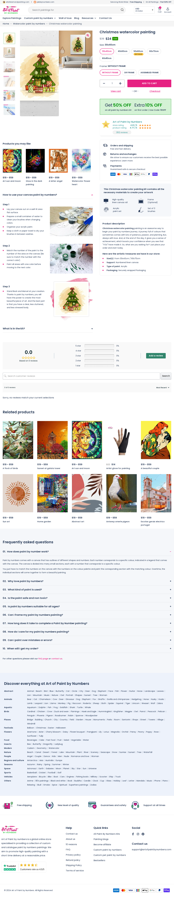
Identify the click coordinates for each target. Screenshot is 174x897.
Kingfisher (118, 711)
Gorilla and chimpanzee (118, 699)
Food (6, 740)
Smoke (46, 784)
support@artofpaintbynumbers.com (151, 849)
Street (143, 719)
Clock (95, 780)
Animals (8, 699)
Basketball (32, 772)
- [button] (104, 83)
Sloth (103, 703)
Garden (79, 719)
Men (60, 756)
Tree (95, 695)
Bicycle (42, 776)
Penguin (31, 715)
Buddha (78, 780)
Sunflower (32, 736)
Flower (124, 691)
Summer (56, 764)
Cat (68, 691)
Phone (157, 780)
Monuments (99, 719)
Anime (30, 780)
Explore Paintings (12, 18)
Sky (73, 768)
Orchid (125, 731)
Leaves (160, 691)
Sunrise (122, 752)
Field (72, 719)
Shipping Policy (74, 865)
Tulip (41, 736)
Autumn (31, 764)
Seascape (105, 752)
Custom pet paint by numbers (110, 855)
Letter (131, 780)
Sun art (6, 521)
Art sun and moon (12, 181)
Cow (55, 699)
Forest (54, 752)
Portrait (69, 695)
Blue (52, 691)
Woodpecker (91, 715)
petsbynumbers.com (45, 2)
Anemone (32, 731)
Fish (117, 691)
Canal (38, 752)
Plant (79, 752)
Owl (62, 695)
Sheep (96, 703)
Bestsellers (99, 860)
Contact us (72, 833)
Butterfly (60, 691)
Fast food (50, 740)
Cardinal (31, 711)
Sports (7, 772)
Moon (58, 768)
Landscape (150, 691)
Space (7, 768)
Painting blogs (101, 839)
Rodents (87, 703)
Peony (141, 731)
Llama (53, 703)
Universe (92, 768)
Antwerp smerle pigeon (118, 521)
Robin (70, 715)
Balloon (30, 727)
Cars (62, 776)
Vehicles (8, 776)
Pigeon (49, 715)
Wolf (153, 703)
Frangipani (92, 731)
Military (94, 776)
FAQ (68, 849)
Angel (29, 756)
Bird (45, 691)
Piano (165, 780)
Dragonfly (47, 744)
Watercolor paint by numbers (29, 23)
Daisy (65, 731)
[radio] (107, 51)
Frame (103, 66)
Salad (66, 740)
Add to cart (149, 83)
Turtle (80, 707)
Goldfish (64, 707)
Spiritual (63, 784)
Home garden (44, 521)
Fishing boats (82, 776)
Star (79, 768)
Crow (49, 711)
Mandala (140, 780)
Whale (88, 707)
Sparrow (79, 715)
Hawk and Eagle (89, 711)
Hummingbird (105, 711)
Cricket (42, 772)
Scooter (103, 776)
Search (166, 375)
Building (38, 719)
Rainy (39, 764)
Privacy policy (73, 855)
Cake (41, 740)
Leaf (124, 780)
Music (47, 695)
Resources (89, 18)
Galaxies (50, 768)
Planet (66, 768)
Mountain (37, 695)
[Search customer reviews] (81, 376)
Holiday (117, 780)
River (86, 752)
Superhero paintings (78, 784)
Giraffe (101, 699)
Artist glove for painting (118, 468)
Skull (39, 784)
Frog (56, 707)
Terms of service (75, 871)
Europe (59, 760)
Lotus (106, 731)
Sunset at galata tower (48, 468)
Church (48, 719)
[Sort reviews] (162, 387)
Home (6, 23)
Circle (74, 691)
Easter (51, 727)
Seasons (8, 764)
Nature (55, 695)
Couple (38, 756)
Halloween (61, 727)
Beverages (32, 740)
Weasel (145, 703)
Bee (29, 744)
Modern (8, 748)
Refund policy (73, 860)
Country (64, 719)
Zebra (160, 703)
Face (110, 691)
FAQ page (43, 658)
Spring (47, 764)
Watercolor (54, 748)
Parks (109, 719)
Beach (39, 691)
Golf (59, 772)
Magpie (128, 711)
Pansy (133, 731)
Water (86, 740)
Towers (151, 719)
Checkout (155, 91)
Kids (54, 756)
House (88, 719)
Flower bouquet (77, 731)
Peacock (152, 711)
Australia (49, 760)
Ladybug (59, 744)
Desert (46, 752)
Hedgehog (136, 699)
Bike (50, 776)
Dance (47, 756)
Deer (87, 691)
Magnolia (115, 731)
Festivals (8, 727)
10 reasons (71, 844)
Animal (30, 691)
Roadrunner (60, 715)
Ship (111, 776)
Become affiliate (102, 844)
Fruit (60, 740)
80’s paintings (42, 780)
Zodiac (93, 784)
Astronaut (32, 768)
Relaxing (31, 784)
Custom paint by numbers (108, 849)
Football (51, 772)
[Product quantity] (112, 83)
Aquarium (31, 707)
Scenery (94, 752)
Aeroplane (32, 776)
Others (7, 780)
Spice (54, 784)
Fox (94, 699)
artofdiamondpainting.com (17, 2)
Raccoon (77, 703)
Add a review (156, 355)
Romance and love (80, 756)
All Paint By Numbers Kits (107, 833)
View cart (116, 91)
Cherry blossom (53, 731)
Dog (94, 691)
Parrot (143, 711)
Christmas (41, 727)
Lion (29, 695)
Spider (111, 703)
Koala (161, 699)
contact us (56, 658)
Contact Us (105, 18)
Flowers (8, 731)
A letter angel (55, 181)
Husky (153, 699)
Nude (66, 756)
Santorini (126, 719)
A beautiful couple (150, 468)
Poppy (149, 731)
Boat (56, 776)
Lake (62, 752)
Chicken (41, 711)
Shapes (78, 695)
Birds (6, 711)
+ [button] (120, 83)
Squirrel (119, 703)
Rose (156, 731)
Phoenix (40, 715)
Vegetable (76, 740)
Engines (70, 776)
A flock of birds (10, 468)
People (7, 756)
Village (160, 719)
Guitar (132, 691)
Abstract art (78, 521)
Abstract (8, 691)
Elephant (102, 691)
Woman (103, 695)
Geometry (41, 748)
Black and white (58, 780)
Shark (72, 707)
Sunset (87, 695)
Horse (139, 691)
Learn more (127, 160)
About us (70, 839)
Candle (87, 780)
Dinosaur (70, 699)
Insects (7, 744)
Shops (135, 719)
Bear (29, 699)
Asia (41, 760)
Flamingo (75, 711)
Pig (69, 703)
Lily (100, 731)
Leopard (38, 703)
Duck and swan (61, 711)
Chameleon (45, 699)
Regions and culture (14, 760)
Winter (66, 764)
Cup (102, 780)
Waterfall (148, 752)
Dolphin (42, 707)
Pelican (161, 711)
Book (70, 780)
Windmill (31, 723)
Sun (84, 768)
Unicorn (135, 703)
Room (117, 719)
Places (7, 719)
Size (102, 44)
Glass (108, 780)
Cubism (31, 748)
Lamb (29, 703)
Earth (41, 768)
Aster (41, 731)
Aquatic (8, 707)
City (81, 691)
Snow (114, 752)
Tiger (127, 703)
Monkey (62, 703)
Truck (118, 776)
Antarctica (32, 760)
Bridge (30, 719)
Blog (76, 18)
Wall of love (65, 18)
